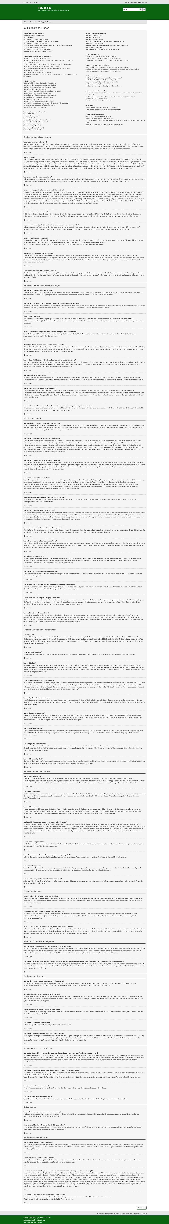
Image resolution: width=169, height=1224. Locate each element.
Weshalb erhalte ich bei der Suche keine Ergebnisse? (102, 80)
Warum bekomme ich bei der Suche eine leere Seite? (102, 82)
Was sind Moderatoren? (93, 37)
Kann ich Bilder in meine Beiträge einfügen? (36, 120)
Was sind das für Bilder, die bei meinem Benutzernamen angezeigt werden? (46, 68)
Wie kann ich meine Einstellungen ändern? (36, 58)
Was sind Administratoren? (94, 35)
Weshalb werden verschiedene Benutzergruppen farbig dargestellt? (107, 45)
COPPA (135, 192)
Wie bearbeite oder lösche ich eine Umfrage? (37, 93)
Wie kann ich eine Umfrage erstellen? (35, 89)
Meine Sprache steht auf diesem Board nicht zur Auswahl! (41, 66)
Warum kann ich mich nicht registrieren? (35, 39)
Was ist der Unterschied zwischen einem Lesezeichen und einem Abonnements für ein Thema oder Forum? (114, 94)
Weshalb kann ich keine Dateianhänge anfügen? (38, 97)
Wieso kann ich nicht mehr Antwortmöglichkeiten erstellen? (42, 91)
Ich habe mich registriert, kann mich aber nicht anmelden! (41, 41)
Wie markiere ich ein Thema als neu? (34, 107)
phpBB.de (57, 351)
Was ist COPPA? (28, 37)
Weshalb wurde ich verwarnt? (32, 99)
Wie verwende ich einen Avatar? (33, 70)
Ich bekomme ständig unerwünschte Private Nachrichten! (103, 58)
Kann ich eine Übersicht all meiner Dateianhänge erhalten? (104, 110)
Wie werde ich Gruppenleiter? (95, 43)
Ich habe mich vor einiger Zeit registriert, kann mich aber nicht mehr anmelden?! (48, 45)
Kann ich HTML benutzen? (31, 116)
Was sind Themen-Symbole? (32, 130)
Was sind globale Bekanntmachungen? (35, 122)
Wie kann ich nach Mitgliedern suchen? (98, 84)
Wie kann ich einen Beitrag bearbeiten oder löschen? (39, 85)
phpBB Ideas (120, 1160)
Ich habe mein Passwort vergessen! (34, 47)
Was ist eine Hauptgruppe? (94, 47)
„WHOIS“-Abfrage (56, 1175)
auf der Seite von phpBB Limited (109, 1147)
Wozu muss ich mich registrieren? (33, 35)
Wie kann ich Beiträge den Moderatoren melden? (38, 101)
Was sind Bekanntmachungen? (32, 124)
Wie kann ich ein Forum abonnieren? (97, 99)
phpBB (31, 1217)
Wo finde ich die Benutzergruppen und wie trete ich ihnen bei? (105, 41)
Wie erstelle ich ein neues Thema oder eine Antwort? (39, 83)
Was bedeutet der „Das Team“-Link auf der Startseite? (102, 49)
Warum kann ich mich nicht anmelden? (35, 43)
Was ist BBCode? (28, 114)
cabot (43, 1220)
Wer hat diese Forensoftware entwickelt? (98, 116)
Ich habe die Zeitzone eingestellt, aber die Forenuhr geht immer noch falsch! (47, 64)
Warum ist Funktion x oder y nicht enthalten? (99, 118)
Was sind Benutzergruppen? (94, 39)
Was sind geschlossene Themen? (33, 128)
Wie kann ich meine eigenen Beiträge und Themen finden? (103, 86)
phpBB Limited (42, 351)
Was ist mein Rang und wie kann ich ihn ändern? (38, 72)
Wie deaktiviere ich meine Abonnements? (98, 101)
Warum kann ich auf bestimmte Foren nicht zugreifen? (40, 95)
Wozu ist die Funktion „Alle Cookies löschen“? (37, 51)
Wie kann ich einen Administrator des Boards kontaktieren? (104, 124)
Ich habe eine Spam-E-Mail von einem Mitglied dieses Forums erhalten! (108, 60)
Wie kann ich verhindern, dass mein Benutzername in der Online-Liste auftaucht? (48, 60)
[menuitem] (36, 2)
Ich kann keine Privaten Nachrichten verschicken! (101, 56)
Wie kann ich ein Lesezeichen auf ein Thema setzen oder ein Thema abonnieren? (110, 97)
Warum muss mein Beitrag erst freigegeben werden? (39, 105)
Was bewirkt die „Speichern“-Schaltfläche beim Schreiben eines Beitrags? (46, 103)
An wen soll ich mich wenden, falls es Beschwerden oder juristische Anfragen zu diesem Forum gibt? (115, 121)
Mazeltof (39, 1220)
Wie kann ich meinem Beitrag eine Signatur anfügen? (39, 87)
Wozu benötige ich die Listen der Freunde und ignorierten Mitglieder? (107, 67)
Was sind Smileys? (29, 118)
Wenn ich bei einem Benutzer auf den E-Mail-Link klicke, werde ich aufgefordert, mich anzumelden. (50, 75)
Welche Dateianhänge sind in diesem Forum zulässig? (102, 107)
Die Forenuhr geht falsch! (31, 62)
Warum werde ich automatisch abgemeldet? (37, 49)
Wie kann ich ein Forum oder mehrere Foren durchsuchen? (104, 78)
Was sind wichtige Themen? (32, 126)
